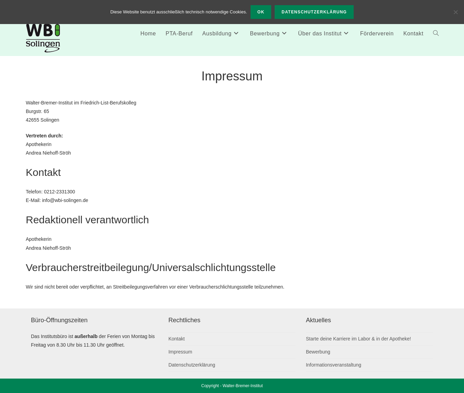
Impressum (180, 352)
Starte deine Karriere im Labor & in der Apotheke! (358, 338)
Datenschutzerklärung (191, 365)
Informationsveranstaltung (333, 365)
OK (260, 12)
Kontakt (176, 338)
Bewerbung (318, 352)
